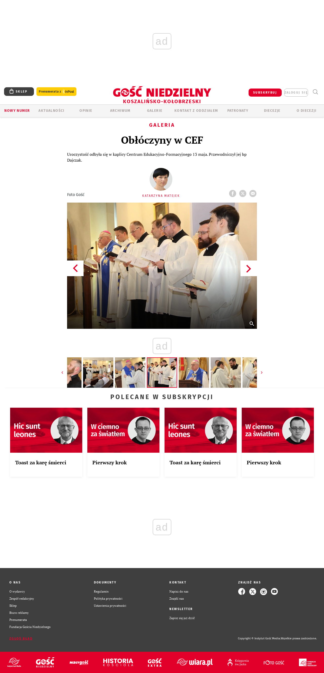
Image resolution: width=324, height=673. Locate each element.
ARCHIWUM (120, 110)
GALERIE (155, 110)
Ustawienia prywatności (110, 605)
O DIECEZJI (306, 110)
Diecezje (272, 110)
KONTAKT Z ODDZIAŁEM (196, 110)
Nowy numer (17, 110)
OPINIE (85, 110)
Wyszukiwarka (315, 92)
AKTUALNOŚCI (51, 110)
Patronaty (238, 110)
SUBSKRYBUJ (265, 92)
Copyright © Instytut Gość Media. (259, 638)
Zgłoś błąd (21, 638)
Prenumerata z (56, 92)
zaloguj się (296, 92)
